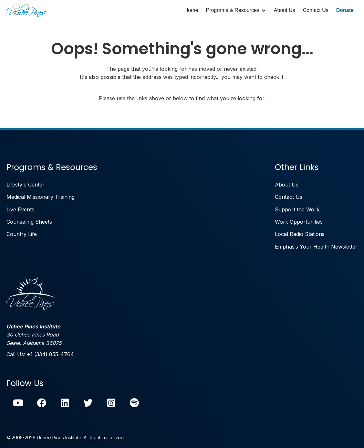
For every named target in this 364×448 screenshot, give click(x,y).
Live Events (20, 209)
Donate (345, 10)
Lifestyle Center (25, 184)
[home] (26, 10)
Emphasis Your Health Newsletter (316, 246)
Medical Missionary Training (40, 197)
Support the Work (297, 209)
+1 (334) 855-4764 (50, 354)
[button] (236, 10)
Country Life (21, 234)
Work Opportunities (299, 222)
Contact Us (315, 10)
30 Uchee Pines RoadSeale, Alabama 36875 (33, 334)
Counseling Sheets (29, 222)
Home (191, 10)
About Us (284, 10)
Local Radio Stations (300, 234)
